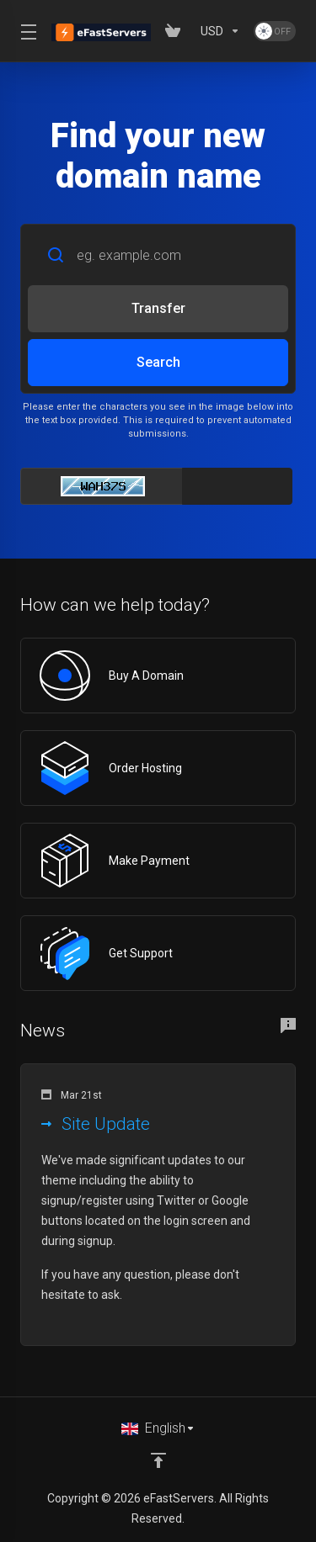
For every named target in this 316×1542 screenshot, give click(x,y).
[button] (158, 1204)
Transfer (158, 308)
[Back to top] (158, 1460)
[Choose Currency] (220, 31)
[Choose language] (158, 1428)
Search (158, 362)
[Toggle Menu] (25, 31)
